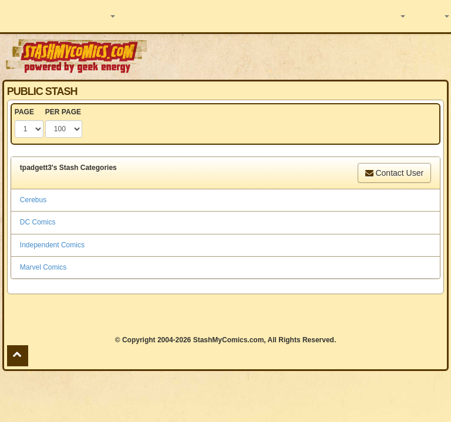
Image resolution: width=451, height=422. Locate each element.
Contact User (394, 173)
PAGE (24, 112)
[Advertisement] (300, 55)
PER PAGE (63, 112)
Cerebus (33, 200)
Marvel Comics (43, 267)
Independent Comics (52, 245)
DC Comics (38, 222)
